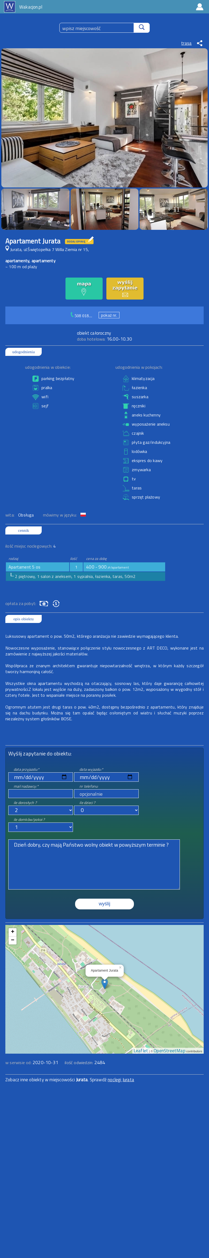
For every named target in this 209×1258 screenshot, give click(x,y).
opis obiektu (23, 619)
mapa (104, 927)
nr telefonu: (88, 786)
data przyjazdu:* (26, 769)
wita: (10, 515)
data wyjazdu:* (91, 769)
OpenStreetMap (169, 1050)
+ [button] (12, 932)
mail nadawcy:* (26, 786)
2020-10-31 (45, 1062)
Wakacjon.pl (30, 7)
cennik (23, 530)
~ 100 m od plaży (21, 266)
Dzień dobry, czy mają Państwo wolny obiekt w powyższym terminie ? (94, 864)
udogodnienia (23, 352)
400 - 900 (107, 566)
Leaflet (141, 1050)
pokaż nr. (109, 315)
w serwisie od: (19, 1062)
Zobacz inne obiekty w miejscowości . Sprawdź (56, 1079)
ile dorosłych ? (25, 802)
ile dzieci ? (87, 802)
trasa (186, 43)
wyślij (104, 903)
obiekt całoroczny (94, 333)
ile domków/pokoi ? (29, 819)
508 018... (83, 315)
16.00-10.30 (104, 338)
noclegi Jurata (121, 1079)
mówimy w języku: (60, 515)
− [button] (12, 940)
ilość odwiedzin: (85, 1062)
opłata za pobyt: (20, 603)
